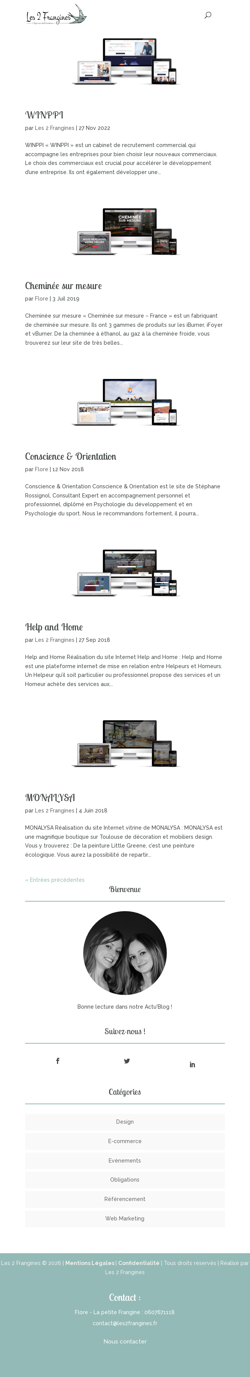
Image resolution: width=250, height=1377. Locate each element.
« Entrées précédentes (55, 880)
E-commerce (125, 1141)
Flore (41, 299)
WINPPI (44, 115)
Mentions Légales (90, 1263)
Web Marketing (124, 1218)
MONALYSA (50, 797)
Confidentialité (139, 1263)
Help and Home (54, 627)
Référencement (125, 1199)
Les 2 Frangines (54, 128)
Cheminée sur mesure (63, 285)
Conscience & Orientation (70, 456)
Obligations (124, 1180)
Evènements (125, 1161)
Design (125, 1122)
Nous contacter (125, 1341)
